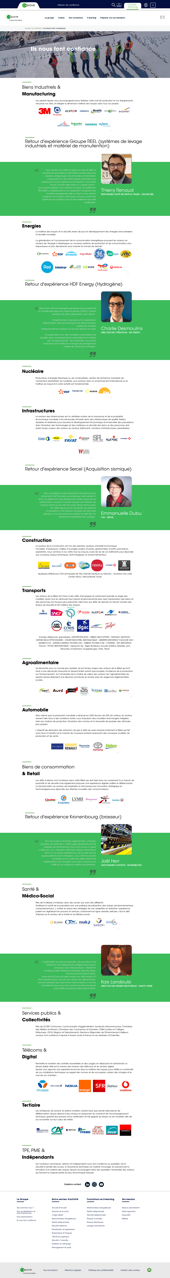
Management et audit (61, 1247)
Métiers (125, 1219)
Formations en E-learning (100, 1199)
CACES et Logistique (60, 1237)
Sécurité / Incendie (60, 1240)
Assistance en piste (60, 1211)
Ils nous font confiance (54, 28)
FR (153, 5)
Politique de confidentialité (101, 1270)
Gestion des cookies (130, 1270)
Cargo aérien (57, 1215)
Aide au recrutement (131, 1208)
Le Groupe (22, 1199)
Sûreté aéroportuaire (60, 1222)
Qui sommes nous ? (25, 1208)
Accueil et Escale (59, 1208)
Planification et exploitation (63, 1229)
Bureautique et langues (62, 1233)
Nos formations (76, 18)
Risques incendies (94, 1219)
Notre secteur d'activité (65, 1199)
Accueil (28, 28)
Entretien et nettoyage (61, 1244)
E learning (91, 18)
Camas (61, 18)
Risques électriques (95, 1222)
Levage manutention (96, 1226)
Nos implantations (24, 1217)
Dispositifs (126, 1215)
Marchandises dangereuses (64, 1219)
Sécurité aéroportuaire (96, 1215)
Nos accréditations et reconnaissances (26, 1212)
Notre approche (128, 1211)
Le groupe (49, 18)
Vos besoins (128, 1199)
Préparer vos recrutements (112, 18)
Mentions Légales (73, 1270)
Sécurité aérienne (59, 1226)
